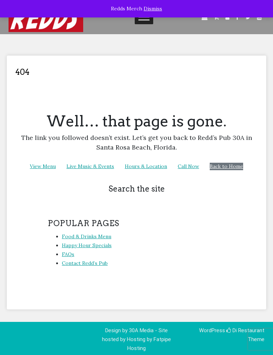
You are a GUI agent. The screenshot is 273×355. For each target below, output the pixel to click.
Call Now (188, 166)
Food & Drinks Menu (86, 236)
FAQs (68, 254)
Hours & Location (146, 166)
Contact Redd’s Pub (85, 263)
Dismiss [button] (153, 8)
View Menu (43, 166)
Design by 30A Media (130, 330)
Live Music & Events (90, 166)
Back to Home (226, 166)
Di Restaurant (245, 330)
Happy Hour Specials (87, 245)
